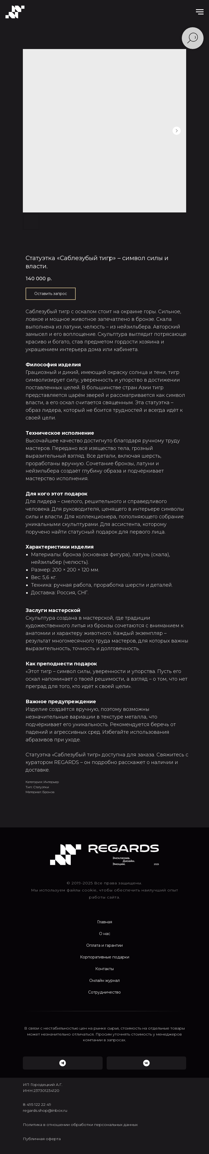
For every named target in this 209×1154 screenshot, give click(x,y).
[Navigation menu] (200, 12)
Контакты (104, 968)
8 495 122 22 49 (37, 1104)
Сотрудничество (104, 992)
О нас (104, 933)
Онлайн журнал (104, 980)
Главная (104, 921)
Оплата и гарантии (104, 945)
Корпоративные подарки (104, 957)
